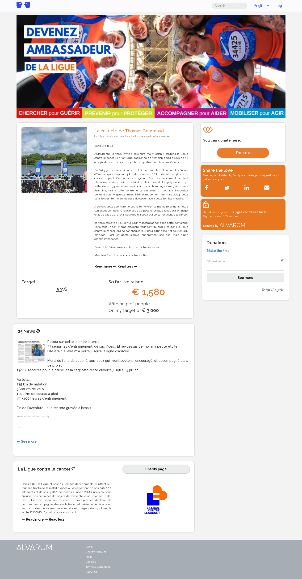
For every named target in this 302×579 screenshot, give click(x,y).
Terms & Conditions (98, 566)
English (261, 6)
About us (91, 571)
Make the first (218, 251)
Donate (243, 152)
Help (89, 556)
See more (245, 278)
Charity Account (96, 551)
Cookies (91, 561)
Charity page (156, 469)
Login (89, 547)
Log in (280, 6)
